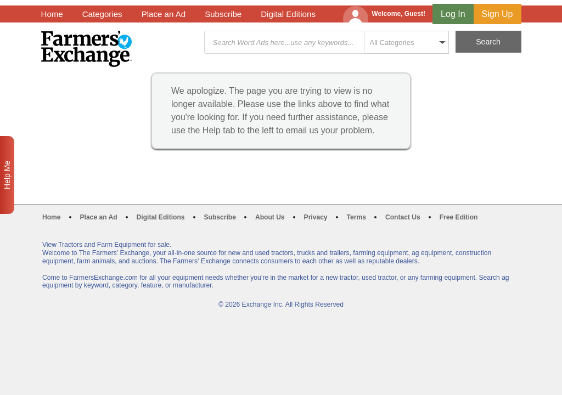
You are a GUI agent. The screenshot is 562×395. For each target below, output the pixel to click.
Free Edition (459, 217)
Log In (453, 14)
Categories (102, 14)
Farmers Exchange (86, 49)
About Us (270, 217)
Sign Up (497, 14)
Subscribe (223, 14)
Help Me (7, 175)
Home (52, 14)
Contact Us (402, 217)
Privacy (316, 217)
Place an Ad (164, 14)
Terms (356, 217)
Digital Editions (288, 14)
